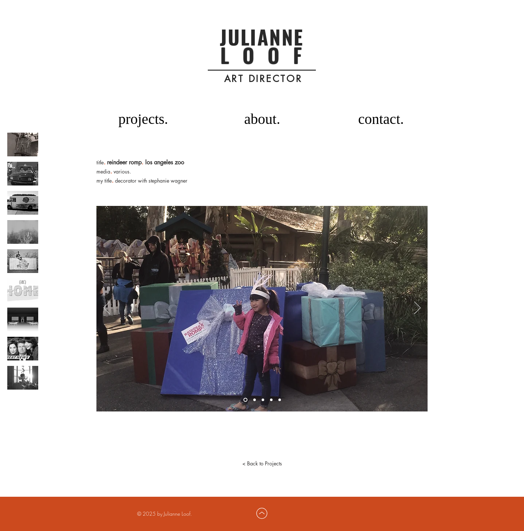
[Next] (417, 308)
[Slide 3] (263, 399)
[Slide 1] (245, 400)
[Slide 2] (254, 399)
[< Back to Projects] (262, 463)
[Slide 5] (279, 399)
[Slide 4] (271, 399)
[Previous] (106, 308)
